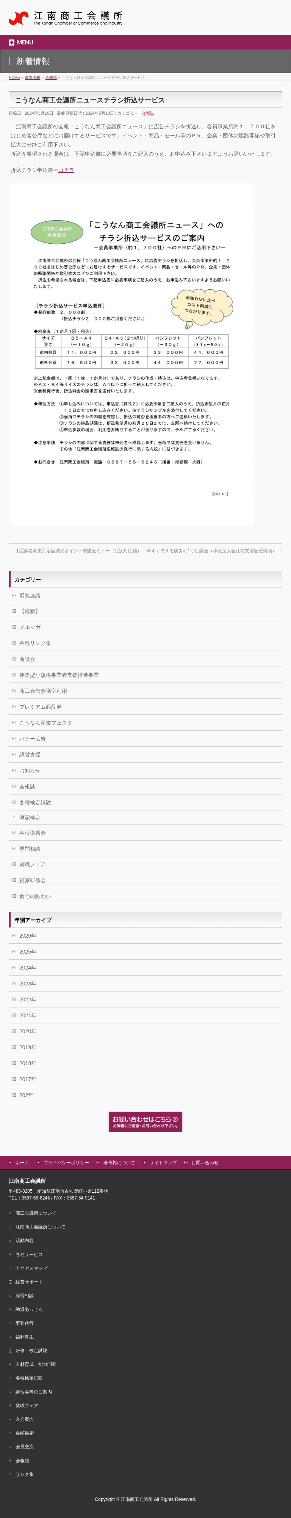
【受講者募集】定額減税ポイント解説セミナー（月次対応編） (75, 550)
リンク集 (25, 1474)
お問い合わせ (205, 1162)
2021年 (27, 1015)
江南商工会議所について (41, 1227)
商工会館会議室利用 (43, 691)
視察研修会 (32, 880)
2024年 (27, 968)
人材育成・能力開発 (36, 1364)
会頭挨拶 (25, 1433)
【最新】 (30, 611)
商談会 (27, 659)
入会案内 (25, 1419)
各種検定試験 (35, 802)
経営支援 (30, 755)
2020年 (27, 1031)
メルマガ (30, 627)
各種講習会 (32, 833)
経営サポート (29, 1282)
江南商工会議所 (137, 1499)
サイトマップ (163, 1162)
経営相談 (25, 1295)
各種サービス (29, 1254)
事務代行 (25, 1323)
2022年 (27, 999)
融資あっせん (29, 1309)
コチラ (66, 170)
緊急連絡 (30, 596)
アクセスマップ (31, 1268)
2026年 (27, 936)
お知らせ (30, 771)
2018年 (27, 1063)
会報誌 (148, 113)
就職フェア (32, 864)
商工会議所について (36, 1213)
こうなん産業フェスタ (45, 723)
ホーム (22, 1162)
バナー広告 (32, 739)
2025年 (27, 952)
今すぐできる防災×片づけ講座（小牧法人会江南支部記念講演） (214, 550)
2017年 (27, 1079)
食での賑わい (35, 896)
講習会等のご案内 (34, 1392)
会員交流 (25, 1446)
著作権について (119, 1162)
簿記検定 (30, 818)
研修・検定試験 (31, 1350)
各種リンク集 (35, 643)
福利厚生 (25, 1337)
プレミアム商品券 (40, 707)
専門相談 (30, 849)
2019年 (27, 1047)
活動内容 (25, 1240)
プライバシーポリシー (66, 1162)
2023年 (27, 983)
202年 (26, 1095)
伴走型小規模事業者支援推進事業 (59, 675)
